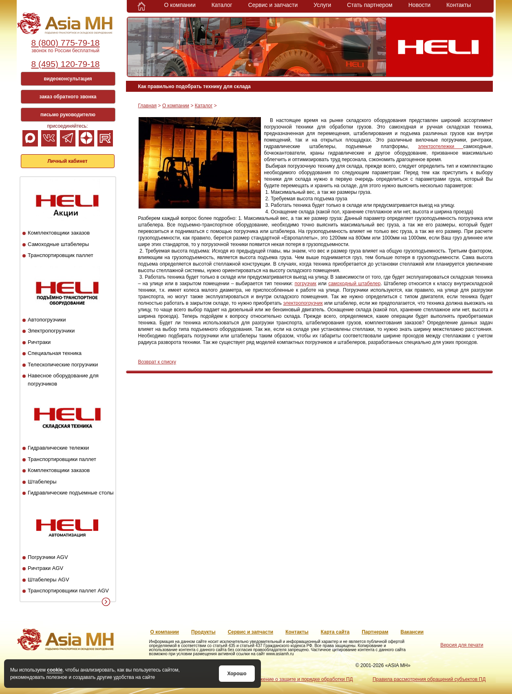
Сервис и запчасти (273, 5)
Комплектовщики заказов (59, 233)
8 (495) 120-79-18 (65, 64)
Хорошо (236, 673)
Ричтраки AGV (45, 568)
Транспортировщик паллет (60, 255)
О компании (180, 5)
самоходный (343, 283)
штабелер (369, 283)
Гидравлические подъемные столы (71, 493)
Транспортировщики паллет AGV (68, 591)
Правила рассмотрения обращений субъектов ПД (429, 679)
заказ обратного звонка (68, 97)
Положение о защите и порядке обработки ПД (300, 679)
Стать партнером (369, 5)
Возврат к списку (157, 362)
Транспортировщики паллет (62, 459)
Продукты (203, 632)
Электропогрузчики (51, 331)
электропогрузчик (303, 303)
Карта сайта (335, 632)
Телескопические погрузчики (63, 364)
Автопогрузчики (47, 320)
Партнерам (375, 632)
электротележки (440, 146)
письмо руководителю (67, 115)
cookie (54, 670)
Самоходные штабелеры (58, 244)
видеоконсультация (68, 79)
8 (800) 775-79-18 (65, 42)
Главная (147, 106)
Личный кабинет (67, 161)
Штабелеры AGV (48, 579)
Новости (419, 5)
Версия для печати (461, 645)
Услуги (322, 5)
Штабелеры (42, 482)
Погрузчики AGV (48, 557)
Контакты (458, 5)
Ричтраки (39, 342)
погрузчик (305, 283)
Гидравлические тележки (58, 448)
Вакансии (412, 632)
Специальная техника (55, 353)
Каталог (222, 5)
